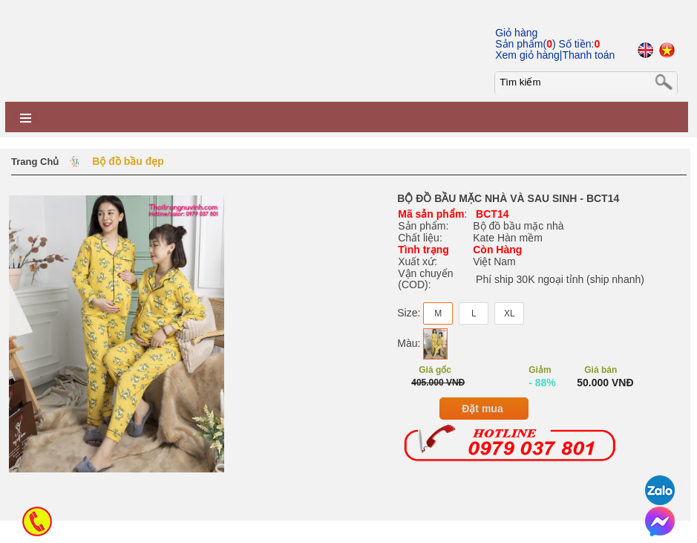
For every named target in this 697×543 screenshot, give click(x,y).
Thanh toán (588, 55)
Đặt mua (482, 408)
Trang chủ (35, 161)
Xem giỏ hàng (527, 55)
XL (509, 313)
